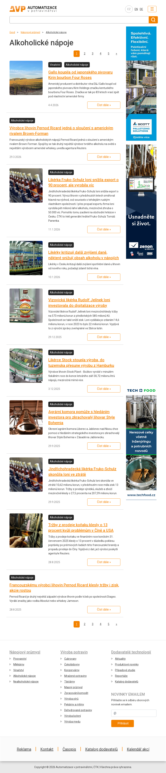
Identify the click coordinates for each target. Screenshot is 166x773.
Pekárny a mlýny (74, 704)
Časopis (69, 749)
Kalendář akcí (138, 749)
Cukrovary (70, 658)
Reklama (24, 749)
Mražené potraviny (75, 675)
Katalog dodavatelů (126, 681)
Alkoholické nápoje (56, 32)
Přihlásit (123, 723)
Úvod (12, 32)
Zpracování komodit (76, 693)
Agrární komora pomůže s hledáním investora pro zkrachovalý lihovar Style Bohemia (81, 417)
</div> (141, 322)
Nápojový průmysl (30, 32)
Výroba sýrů (71, 698)
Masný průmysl (73, 687)
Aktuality (120, 658)
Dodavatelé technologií (131, 652)
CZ (129, 9)
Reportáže (121, 675)
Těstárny (69, 681)
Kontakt (46, 749)
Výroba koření (72, 715)
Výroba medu (72, 721)
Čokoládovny (72, 664)
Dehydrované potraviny (78, 710)
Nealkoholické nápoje (26, 681)
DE (141, 9)
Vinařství (18, 670)
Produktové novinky (127, 664)
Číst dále (103, 105)
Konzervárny (71, 670)
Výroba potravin (74, 652)
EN (136, 9)
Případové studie (125, 670)
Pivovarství (19, 658)
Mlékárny (18, 664)
